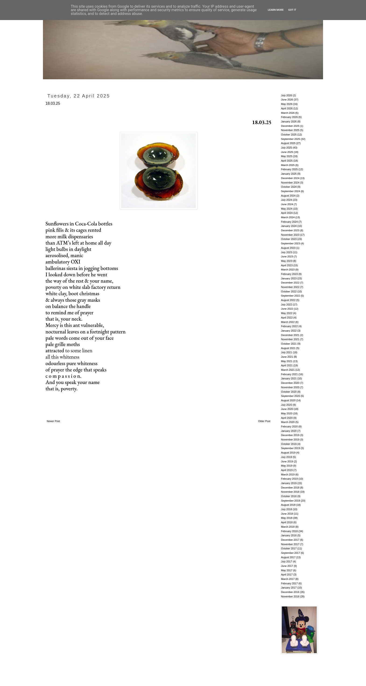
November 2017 (290, 544)
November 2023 (290, 234)
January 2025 (289, 173)
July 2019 (286, 457)
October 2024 (289, 186)
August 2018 (288, 504)
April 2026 (287, 108)
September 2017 (290, 552)
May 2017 (286, 570)
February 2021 (289, 374)
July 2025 (286, 147)
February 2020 (289, 426)
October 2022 (289, 291)
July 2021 (286, 352)
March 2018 (288, 526)
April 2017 (287, 574)
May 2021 (286, 361)
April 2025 (287, 160)
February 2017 (289, 583)
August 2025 (288, 143)
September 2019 (290, 448)
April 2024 (287, 212)
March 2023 (288, 269)
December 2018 (290, 487)
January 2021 (289, 378)
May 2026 (286, 104)
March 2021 (288, 369)
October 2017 (289, 548)
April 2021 (287, 365)
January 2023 (289, 278)
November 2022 (290, 287)
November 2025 (290, 130)
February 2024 (289, 221)
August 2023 (288, 247)
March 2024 (288, 217)
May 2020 (286, 413)
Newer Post (53, 421)
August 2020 (288, 400)
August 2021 (288, 348)
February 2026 (289, 117)
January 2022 (289, 330)
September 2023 (290, 243)
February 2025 (289, 169)
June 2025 (287, 152)
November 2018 (290, 491)
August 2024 (288, 195)
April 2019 (287, 470)
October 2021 (289, 343)
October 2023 (289, 239)
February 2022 (289, 326)
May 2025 (286, 156)
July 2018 (286, 509)
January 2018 (289, 535)
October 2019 (289, 444)
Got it (292, 9)
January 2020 (289, 431)
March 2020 (288, 422)
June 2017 (287, 566)
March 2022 (288, 322)
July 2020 (286, 404)
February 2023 (289, 274)
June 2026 (287, 99)
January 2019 (289, 483)
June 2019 (287, 461)
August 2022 (288, 300)
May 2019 (286, 465)
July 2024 (286, 199)
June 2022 (287, 308)
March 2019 (288, 474)
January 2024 (289, 226)
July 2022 (286, 304)
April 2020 (287, 417)
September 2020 (290, 396)
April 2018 (287, 522)
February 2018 (289, 531)
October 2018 (289, 496)
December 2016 (290, 592)
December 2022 (290, 282)
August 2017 (288, 557)
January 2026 (289, 121)
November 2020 (290, 387)
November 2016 (290, 596)
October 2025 (289, 134)
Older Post (264, 421)
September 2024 (290, 191)
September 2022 (290, 295)
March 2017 (288, 579)
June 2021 (287, 356)
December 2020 (290, 382)
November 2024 (290, 182)
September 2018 (290, 500)
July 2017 (286, 561)
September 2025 (290, 139)
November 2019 (290, 439)
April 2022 (287, 317)
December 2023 (290, 230)
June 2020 (287, 409)
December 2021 (290, 335)
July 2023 (286, 252)
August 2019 (288, 452)
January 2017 (289, 587)
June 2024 (287, 204)
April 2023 (287, 265)
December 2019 (290, 435)
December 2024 (290, 178)
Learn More (276, 9)
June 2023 (287, 256)
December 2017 (290, 539)
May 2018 (286, 517)
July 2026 (286, 95)
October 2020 (289, 391)
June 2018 (287, 513)
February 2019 (289, 478)
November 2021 (290, 339)
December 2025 (290, 126)
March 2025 (288, 165)
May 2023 (286, 261)
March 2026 (288, 112)
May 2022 (286, 313)
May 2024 (286, 208)
